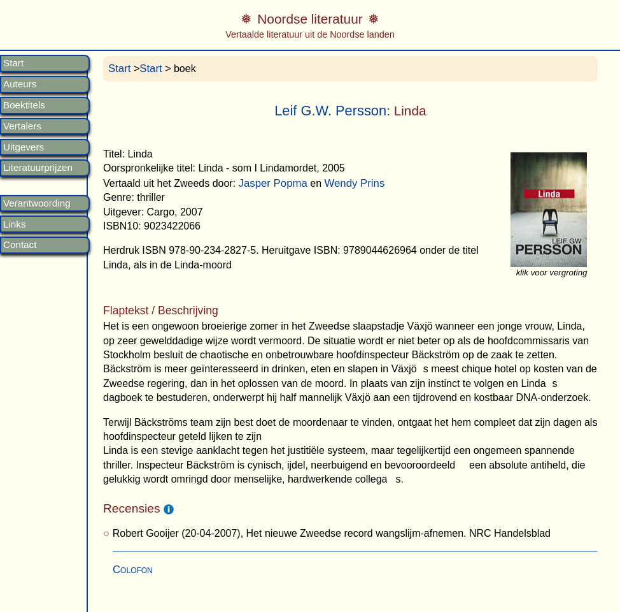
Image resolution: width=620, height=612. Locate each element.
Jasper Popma (273, 183)
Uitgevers (23, 147)
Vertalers (22, 126)
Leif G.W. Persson (330, 111)
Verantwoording (37, 203)
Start (13, 63)
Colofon (133, 570)
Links (14, 224)
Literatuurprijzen (38, 168)
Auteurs (19, 84)
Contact (19, 245)
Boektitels (24, 105)
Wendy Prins (354, 183)
